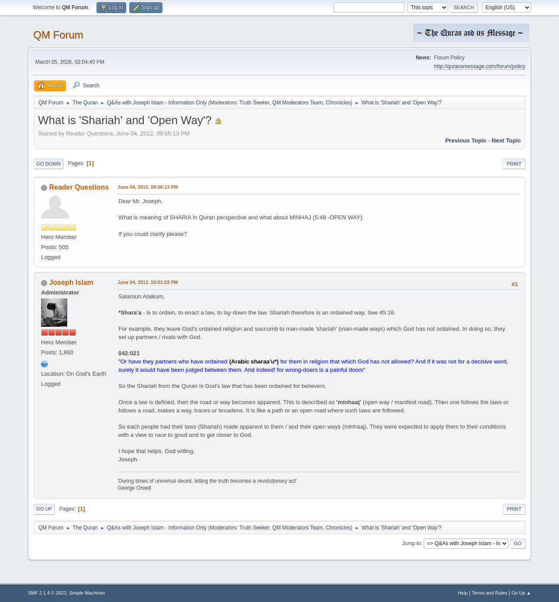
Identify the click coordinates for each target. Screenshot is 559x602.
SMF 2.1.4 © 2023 (47, 592)
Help (463, 592)
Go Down (48, 163)
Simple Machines (87, 592)
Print (514, 163)
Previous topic (466, 140)
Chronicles (338, 103)
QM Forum (58, 35)
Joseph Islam (71, 282)
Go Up (44, 509)
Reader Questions (79, 187)
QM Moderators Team (298, 103)
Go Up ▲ (521, 592)
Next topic (506, 140)
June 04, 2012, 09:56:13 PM (147, 187)
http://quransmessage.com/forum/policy (479, 66)
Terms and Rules (489, 592)
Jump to (411, 543)
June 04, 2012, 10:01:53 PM (147, 282)
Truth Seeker (254, 103)
